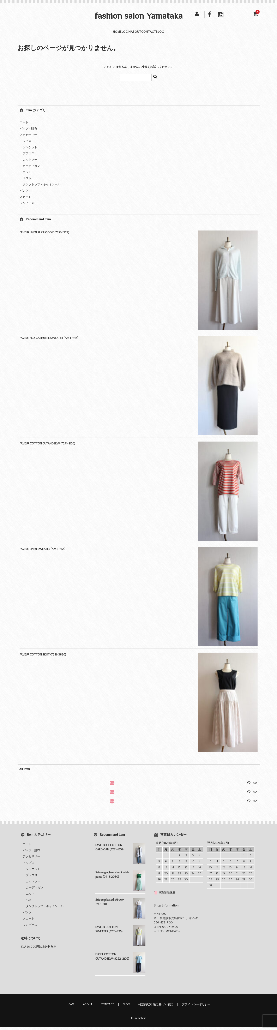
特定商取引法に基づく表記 (155, 1008)
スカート (25, 200)
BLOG (183, 33)
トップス (25, 144)
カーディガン (31, 169)
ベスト (27, 181)
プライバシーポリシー (196, 1008)
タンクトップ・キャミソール (41, 188)
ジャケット (30, 150)
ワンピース (27, 206)
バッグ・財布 (28, 132)
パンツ (24, 194)
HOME (94, 33)
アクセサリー (28, 138)
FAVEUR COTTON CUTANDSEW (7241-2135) (47, 447)
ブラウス (28, 156)
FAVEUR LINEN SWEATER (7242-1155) (42, 552)
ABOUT (136, 33)
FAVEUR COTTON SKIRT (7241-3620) (43, 658)
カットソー (30, 163)
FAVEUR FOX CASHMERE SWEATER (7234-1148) (49, 341)
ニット (27, 175)
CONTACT (160, 33)
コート (24, 125)
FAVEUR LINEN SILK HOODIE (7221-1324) (44, 236)
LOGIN (115, 33)
